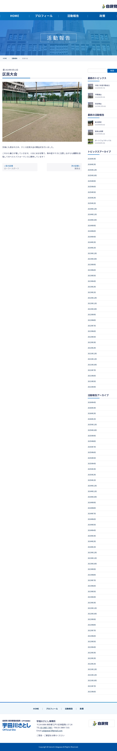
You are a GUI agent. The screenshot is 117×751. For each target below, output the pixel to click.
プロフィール (52, 708)
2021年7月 (92, 370)
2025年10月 (92, 175)
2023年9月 (92, 264)
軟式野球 (98, 122)
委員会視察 (99, 131)
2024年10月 (92, 220)
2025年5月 (92, 192)
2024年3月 (92, 536)
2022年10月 (92, 309)
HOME (36, 708)
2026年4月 (92, 402)
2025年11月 (92, 424)
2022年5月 (92, 337)
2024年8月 (92, 508)
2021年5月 (92, 381)
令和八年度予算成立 (102, 85)
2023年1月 (92, 292)
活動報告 (69, 708)
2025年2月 (92, 198)
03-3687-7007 (46, 727)
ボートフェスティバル (103, 140)
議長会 (77, 168)
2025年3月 (92, 469)
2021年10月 (92, 364)
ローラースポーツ (11, 168)
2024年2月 (92, 242)
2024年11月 (92, 214)
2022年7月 (92, 325)
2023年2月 (92, 287)
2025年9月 (92, 181)
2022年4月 (92, 647)
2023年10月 (92, 259)
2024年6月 (92, 231)
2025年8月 (92, 441)
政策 (82, 708)
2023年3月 (92, 602)
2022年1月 (92, 664)
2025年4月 (92, 463)
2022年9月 (92, 314)
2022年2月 (92, 348)
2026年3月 (92, 159)
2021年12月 (92, 353)
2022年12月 (92, 298)
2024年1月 (92, 248)
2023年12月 (92, 253)
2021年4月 (92, 387)
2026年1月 (92, 419)
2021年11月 (92, 359)
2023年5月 (92, 275)
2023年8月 (92, 575)
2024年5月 (92, 524)
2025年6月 (92, 186)
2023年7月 (92, 580)
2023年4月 (92, 281)
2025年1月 (92, 203)
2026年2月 (92, 164)
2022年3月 (92, 342)
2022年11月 (92, 303)
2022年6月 (92, 331)
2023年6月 (92, 270)
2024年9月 (92, 225)
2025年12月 (92, 170)
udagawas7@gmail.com (52, 730)
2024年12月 (92, 209)
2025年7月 (92, 447)
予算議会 (98, 94)
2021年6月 (92, 376)
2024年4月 (92, 237)
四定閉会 (98, 103)
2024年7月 (92, 513)
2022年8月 (92, 320)
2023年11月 (92, 558)
